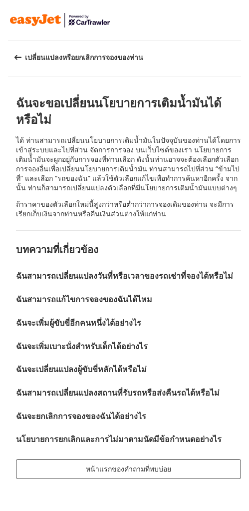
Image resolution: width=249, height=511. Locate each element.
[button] (238, 20)
